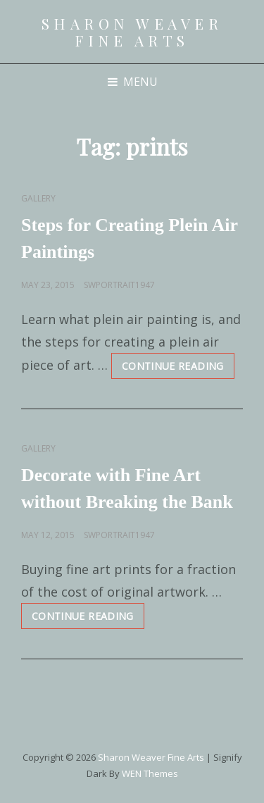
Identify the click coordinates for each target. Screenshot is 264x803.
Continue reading (178, 369)
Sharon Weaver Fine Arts (132, 31)
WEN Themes (150, 773)
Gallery (38, 198)
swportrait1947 (119, 285)
